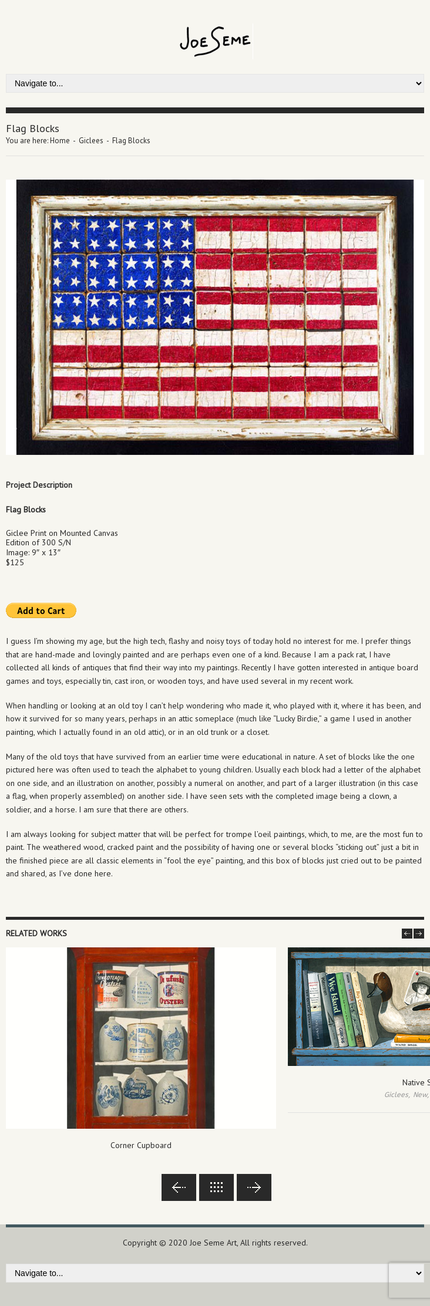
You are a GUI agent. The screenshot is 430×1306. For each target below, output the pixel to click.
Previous (179, 1187)
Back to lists (216, 1187)
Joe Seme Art (213, 1242)
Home (60, 141)
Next (254, 1187)
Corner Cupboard (141, 1145)
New (420, 1095)
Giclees (91, 141)
